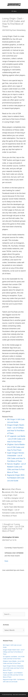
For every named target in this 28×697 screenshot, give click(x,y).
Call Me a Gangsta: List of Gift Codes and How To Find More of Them (13, 501)
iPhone (18, 489)
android (7, 492)
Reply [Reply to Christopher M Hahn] (6, 561)
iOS (12, 492)
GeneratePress (22, 694)
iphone (21, 492)
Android (7, 489)
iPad (13, 489)
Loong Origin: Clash (9, 495)
